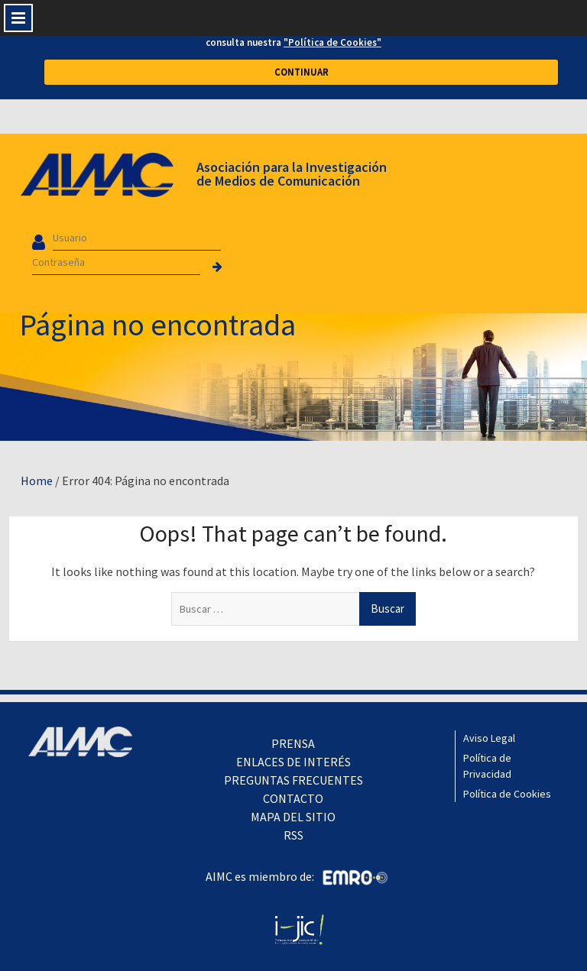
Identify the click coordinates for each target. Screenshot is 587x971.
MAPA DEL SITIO (293, 816)
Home (37, 480)
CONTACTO (293, 798)
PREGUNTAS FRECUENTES (293, 780)
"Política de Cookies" (332, 42)
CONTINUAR (301, 72)
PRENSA (293, 743)
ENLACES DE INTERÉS (293, 761)
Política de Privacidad (487, 766)
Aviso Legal (489, 738)
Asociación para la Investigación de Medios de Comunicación (291, 173)
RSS (293, 835)
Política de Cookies (507, 794)
